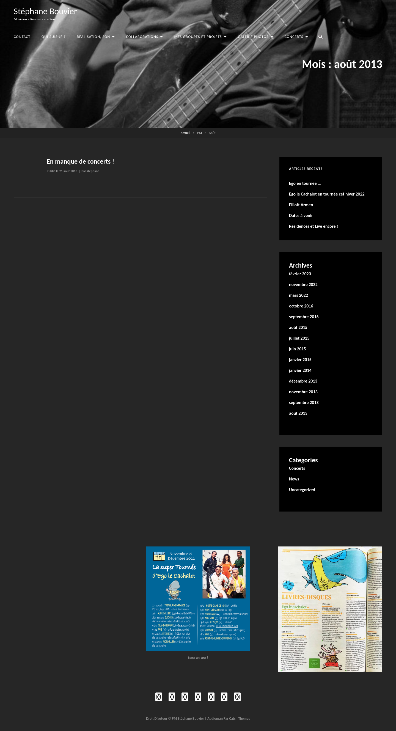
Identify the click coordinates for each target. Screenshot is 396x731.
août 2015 (298, 327)
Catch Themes (239, 718)
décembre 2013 (303, 381)
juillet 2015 (299, 338)
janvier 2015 (300, 359)
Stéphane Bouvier (45, 11)
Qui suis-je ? (54, 36)
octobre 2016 (301, 306)
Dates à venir (301, 215)
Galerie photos (253, 36)
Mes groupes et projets (198, 36)
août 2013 (298, 413)
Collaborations (142, 36)
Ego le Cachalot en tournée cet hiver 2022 (327, 194)
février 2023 (300, 273)
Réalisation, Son (93, 36)
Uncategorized (302, 489)
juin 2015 (297, 348)
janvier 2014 (300, 370)
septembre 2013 (304, 402)
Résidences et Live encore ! (313, 226)
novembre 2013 (303, 391)
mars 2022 (298, 295)
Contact (22, 36)
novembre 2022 (303, 284)
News (294, 479)
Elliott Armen (301, 204)
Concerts (293, 36)
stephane (93, 171)
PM (199, 133)
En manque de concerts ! (80, 161)
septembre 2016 (304, 316)
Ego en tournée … (305, 183)
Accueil (185, 133)
